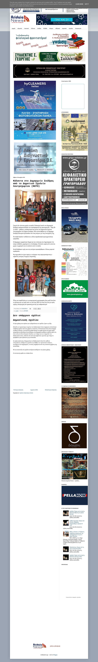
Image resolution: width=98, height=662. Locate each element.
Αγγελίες (71, 28)
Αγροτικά (64, 28)
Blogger (55, 654)
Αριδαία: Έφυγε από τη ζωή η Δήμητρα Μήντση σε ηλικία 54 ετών (77, 513)
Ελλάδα (45, 28)
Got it (87, 4)
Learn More (79, 4)
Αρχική (13, 28)
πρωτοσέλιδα (69, 597)
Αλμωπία (19, 28)
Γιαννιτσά (26, 28)
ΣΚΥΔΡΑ (26, 311)
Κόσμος (51, 28)
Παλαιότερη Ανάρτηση (50, 389)
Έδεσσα (33, 28)
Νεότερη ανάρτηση (18, 389)
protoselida (79, 597)
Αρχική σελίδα (34, 389)
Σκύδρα (39, 28)
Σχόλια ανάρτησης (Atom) (26, 393)
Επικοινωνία (78, 28)
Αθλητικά (57, 28)
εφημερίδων (75, 597)
